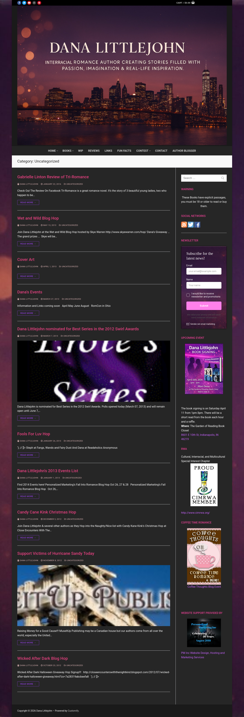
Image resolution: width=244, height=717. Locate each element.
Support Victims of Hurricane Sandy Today (55, 553)
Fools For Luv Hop (33, 434)
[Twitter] (24, 3)
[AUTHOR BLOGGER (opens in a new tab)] (184, 150)
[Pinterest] (39, 3)
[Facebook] (19, 3)
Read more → (28, 202)
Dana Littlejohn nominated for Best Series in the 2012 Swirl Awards (78, 329)
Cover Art (25, 259)
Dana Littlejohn (27, 184)
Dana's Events (29, 292)
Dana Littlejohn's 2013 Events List (47, 470)
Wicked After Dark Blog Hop (42, 658)
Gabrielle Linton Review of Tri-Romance (53, 177)
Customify (73, 710)
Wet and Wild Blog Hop (38, 218)
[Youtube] (29, 3)
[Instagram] (34, 3)
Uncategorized (73, 184)
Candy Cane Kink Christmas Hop (46, 512)
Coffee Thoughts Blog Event (204, 586)
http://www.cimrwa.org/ (195, 512)
